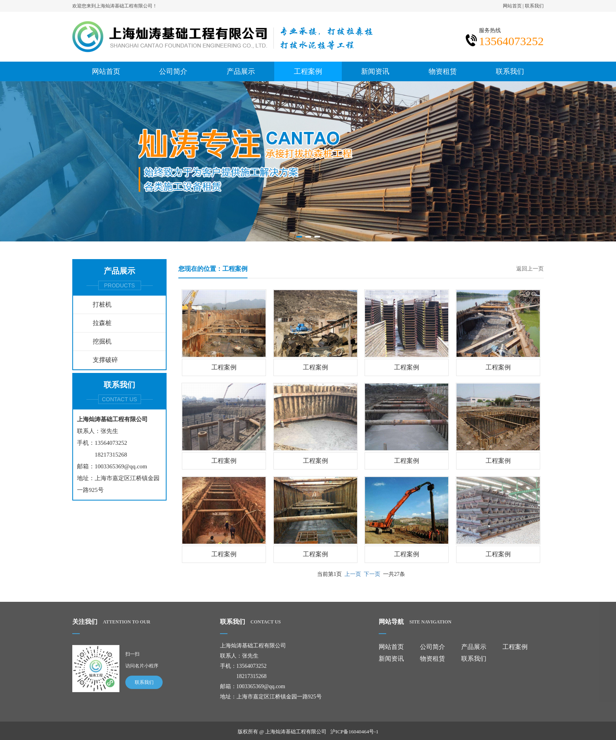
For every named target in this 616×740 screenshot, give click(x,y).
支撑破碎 (105, 359)
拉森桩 (102, 323)
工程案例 (308, 71)
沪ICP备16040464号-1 (354, 735)
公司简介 (173, 71)
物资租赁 (443, 71)
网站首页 (512, 5)
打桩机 (102, 304)
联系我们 (534, 5)
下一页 (372, 574)
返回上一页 (530, 269)
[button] (299, 237)
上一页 (353, 574)
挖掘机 (102, 341)
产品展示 (241, 71)
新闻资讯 (375, 71)
